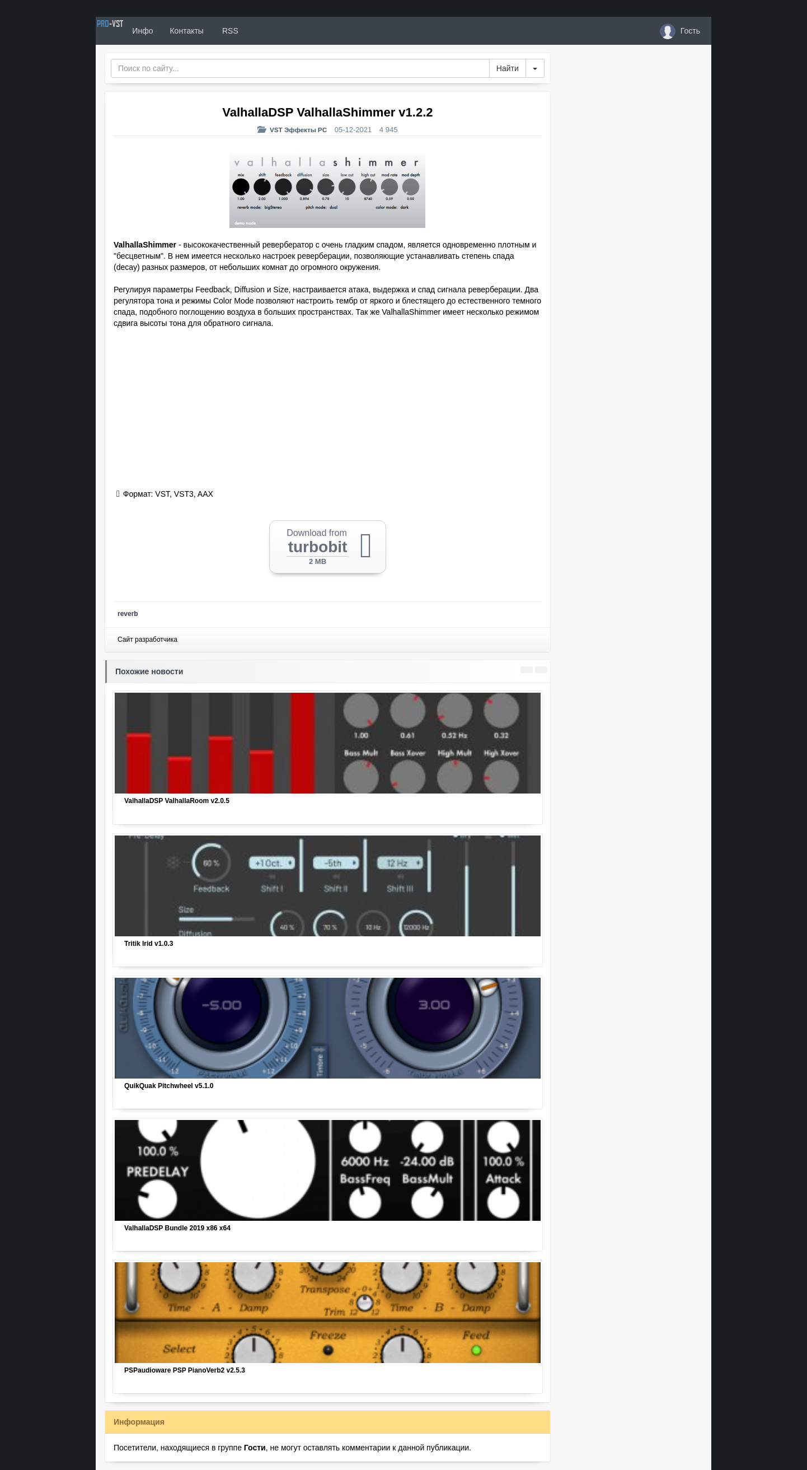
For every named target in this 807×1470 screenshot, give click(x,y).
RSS (269, 30)
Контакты (225, 30)
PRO (129, 31)
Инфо (181, 30)
